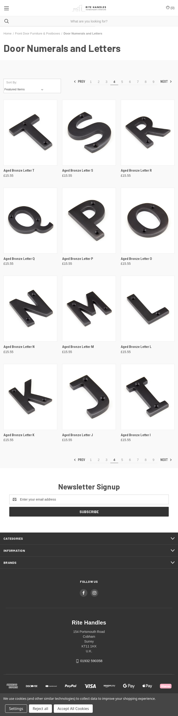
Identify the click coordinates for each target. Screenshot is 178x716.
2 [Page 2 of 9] (99, 82)
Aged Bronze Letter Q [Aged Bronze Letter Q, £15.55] (19, 259)
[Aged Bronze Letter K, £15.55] (30, 397)
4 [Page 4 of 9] (114, 82)
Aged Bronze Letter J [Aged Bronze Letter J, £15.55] (77, 435)
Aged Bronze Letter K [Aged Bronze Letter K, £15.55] (18, 435)
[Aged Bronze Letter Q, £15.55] (30, 221)
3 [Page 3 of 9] (106, 82)
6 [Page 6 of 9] (130, 82)
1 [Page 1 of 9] (91, 82)
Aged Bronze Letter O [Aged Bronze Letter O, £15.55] (136, 259)
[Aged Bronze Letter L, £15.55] (148, 309)
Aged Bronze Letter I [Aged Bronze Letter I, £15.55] (136, 435)
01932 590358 (91, 661)
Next (166, 81)
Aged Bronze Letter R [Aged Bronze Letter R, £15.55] (136, 170)
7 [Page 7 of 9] (138, 82)
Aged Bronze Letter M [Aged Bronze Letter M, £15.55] (78, 347)
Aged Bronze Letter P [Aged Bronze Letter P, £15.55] (77, 259)
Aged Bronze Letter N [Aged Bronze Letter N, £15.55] (19, 347)
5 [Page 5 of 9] (122, 82)
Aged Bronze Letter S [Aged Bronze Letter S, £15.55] (77, 170)
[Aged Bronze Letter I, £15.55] (148, 397)
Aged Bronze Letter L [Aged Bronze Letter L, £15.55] (136, 347)
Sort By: (11, 82)
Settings (16, 708)
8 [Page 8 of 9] (145, 82)
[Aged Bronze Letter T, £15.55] (30, 133)
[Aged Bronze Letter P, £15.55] (89, 221)
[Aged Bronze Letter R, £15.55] (148, 133)
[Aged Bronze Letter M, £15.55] (89, 309)
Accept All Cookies (73, 708)
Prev (79, 81)
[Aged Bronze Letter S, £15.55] (89, 133)
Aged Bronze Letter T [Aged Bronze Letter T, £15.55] (18, 170)
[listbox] (25, 89)
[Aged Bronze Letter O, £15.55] (148, 221)
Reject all (40, 708)
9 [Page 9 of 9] (153, 82)
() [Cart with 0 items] (170, 8)
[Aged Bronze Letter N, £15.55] (30, 309)
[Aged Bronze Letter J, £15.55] (89, 397)
